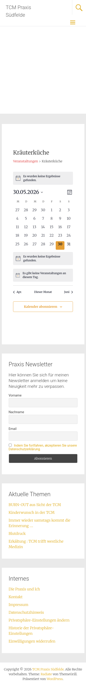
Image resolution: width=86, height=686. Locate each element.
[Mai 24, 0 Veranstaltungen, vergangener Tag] (68, 237)
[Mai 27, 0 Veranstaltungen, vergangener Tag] (34, 245)
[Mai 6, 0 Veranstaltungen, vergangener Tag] (34, 220)
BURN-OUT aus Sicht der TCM (35, 504)
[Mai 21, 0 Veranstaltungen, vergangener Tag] (43, 237)
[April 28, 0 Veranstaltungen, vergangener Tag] (26, 211)
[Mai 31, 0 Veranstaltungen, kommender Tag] (68, 245)
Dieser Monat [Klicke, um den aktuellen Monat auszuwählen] (43, 292)
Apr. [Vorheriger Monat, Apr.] (17, 292)
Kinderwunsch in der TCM (32, 512)
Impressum (18, 604)
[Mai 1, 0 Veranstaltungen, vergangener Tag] (51, 211)
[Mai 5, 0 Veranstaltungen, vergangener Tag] (26, 220)
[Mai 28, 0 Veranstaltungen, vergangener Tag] (43, 245)
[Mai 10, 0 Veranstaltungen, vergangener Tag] (68, 220)
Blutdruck (17, 533)
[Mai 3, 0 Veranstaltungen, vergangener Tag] (68, 211)
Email (13, 429)
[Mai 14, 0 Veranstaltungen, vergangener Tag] (43, 228)
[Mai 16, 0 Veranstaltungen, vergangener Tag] (60, 228)
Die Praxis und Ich (24, 589)
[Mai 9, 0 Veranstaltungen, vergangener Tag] (60, 220)
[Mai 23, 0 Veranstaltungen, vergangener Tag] (60, 237)
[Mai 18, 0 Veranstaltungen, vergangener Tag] (17, 237)
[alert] (43, 178)
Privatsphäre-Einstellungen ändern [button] (39, 620)
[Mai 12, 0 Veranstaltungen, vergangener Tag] (26, 228)
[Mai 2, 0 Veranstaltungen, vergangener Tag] (60, 211)
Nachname (16, 412)
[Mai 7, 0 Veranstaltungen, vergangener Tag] (43, 220)
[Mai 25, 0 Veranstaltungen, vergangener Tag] (17, 245)
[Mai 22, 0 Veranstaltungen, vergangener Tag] (51, 237)
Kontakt (16, 597)
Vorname (15, 395)
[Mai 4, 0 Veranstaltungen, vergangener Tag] (17, 220)
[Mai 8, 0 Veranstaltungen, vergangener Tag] (51, 220)
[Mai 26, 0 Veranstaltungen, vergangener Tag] (26, 245)
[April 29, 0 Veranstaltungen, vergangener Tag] (34, 211)
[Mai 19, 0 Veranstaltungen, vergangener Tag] (26, 237)
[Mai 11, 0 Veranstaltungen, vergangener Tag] (17, 228)
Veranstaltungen (25, 161)
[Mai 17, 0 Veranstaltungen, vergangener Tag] (68, 228)
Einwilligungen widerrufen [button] (32, 641)
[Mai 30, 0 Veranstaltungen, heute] (60, 245)
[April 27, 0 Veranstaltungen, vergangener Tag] (17, 211)
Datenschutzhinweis (26, 612)
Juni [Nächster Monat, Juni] (68, 292)
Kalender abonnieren (40, 307)
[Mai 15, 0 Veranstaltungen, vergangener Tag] (51, 228)
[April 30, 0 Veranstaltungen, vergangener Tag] (43, 211)
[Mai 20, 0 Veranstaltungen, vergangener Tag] (34, 237)
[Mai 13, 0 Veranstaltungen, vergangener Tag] (34, 228)
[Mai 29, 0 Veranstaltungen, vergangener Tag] (51, 245)
